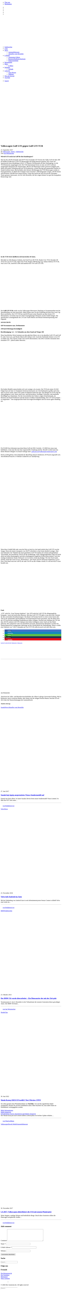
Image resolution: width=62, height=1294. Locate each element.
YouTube (7, 77)
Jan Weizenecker (9, 153)
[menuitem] (33, 2)
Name (3, 1246)
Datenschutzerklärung (15, 1284)
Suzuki (3, 707)
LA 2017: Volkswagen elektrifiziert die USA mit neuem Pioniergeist (26, 1212)
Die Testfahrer (5, 1277)
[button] (8, 631)
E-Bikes (10, 66)
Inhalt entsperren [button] (6, 1112)
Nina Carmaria (5, 1281)
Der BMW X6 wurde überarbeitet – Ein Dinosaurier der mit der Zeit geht (28, 998)
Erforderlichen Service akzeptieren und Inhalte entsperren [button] (18, 1114)
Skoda (3, 1012)
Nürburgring (14, 642)
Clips (6, 49)
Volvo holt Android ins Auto (11, 897)
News (6, 50)
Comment (4, 1243)
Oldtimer (11, 74)
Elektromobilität (13, 60)
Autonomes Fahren (14, 57)
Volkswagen (6, 151)
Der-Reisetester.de (6, 1275)
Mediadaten (8, 4)
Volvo (2, 809)
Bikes (6, 64)
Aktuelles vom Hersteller (16, 54)
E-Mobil (7, 55)
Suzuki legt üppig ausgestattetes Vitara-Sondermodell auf (22, 795)
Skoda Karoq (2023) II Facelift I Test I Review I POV (21, 1100)
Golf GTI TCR (8, 642)
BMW (3, 911)
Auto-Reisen (12, 72)
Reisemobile (8, 62)
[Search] (7, 81)
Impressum (4, 1284)
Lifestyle (7, 71)
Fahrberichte (8, 47)
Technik (10, 69)
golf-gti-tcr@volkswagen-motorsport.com (44, 451)
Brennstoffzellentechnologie (17, 59)
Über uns (7, 2)
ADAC (13, 151)
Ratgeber (7, 67)
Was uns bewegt (9, 76)
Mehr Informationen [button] (7, 1110)
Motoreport (4, 1279)
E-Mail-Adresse (6, 1249)
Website (3, 1253)
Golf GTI (3, 642)
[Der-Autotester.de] (31, 20)
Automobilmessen (13, 52)
